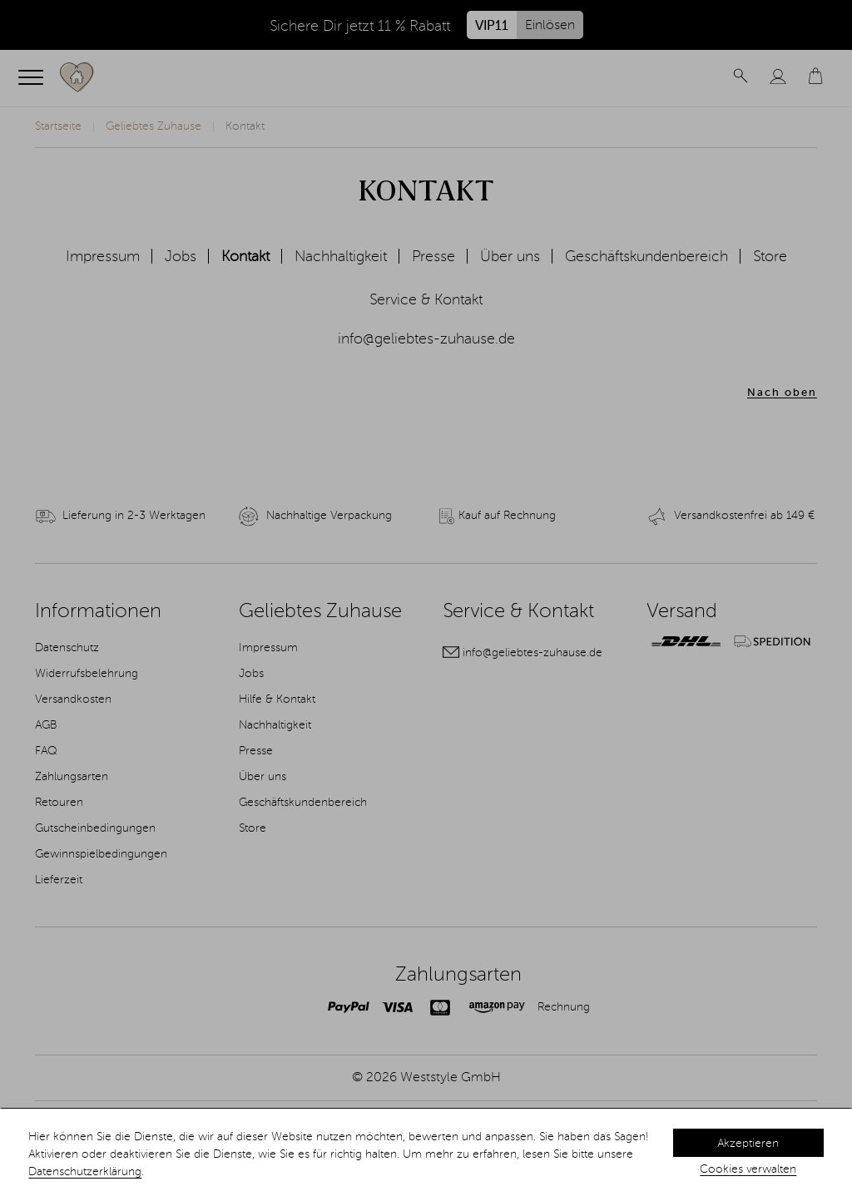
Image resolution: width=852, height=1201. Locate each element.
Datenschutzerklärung (84, 1172)
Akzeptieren (748, 1143)
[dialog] (426, 1155)
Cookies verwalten (748, 1169)
